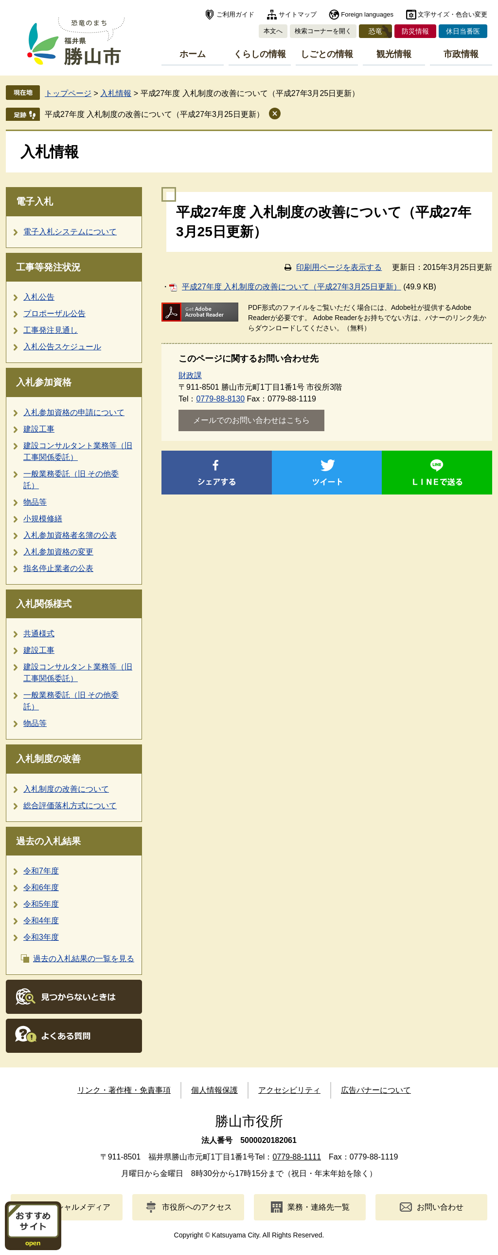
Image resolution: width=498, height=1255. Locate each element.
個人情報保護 (214, 1090)
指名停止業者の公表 (58, 568)
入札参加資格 (43, 382)
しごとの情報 (327, 54)
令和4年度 (41, 920)
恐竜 (375, 31)
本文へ (273, 31)
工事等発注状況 (48, 267)
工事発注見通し (50, 330)
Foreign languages (367, 14)
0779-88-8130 (220, 399)
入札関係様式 (43, 604)
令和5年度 (41, 904)
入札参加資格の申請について (73, 412)
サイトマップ (298, 14)
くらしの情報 (259, 54)
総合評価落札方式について (70, 805)
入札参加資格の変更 (58, 552)
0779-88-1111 (296, 1157)
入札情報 (115, 93)
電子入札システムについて (70, 232)
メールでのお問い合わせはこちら (251, 420)
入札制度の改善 (48, 759)
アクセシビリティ (289, 1090)
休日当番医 (463, 31)
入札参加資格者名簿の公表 (70, 535)
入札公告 (38, 297)
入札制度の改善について (66, 789)
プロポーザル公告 (54, 313)
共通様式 (38, 633)
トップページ (68, 93)
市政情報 (461, 54)
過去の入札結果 (48, 841)
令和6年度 (41, 887)
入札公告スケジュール (62, 346)
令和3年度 (41, 937)
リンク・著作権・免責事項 (124, 1090)
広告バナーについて (376, 1090)
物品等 (35, 502)
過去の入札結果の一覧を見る (83, 958)
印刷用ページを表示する (339, 267)
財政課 (190, 375)
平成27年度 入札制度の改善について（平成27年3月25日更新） (154, 114)
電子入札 (34, 201)
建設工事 (38, 429)
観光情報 (393, 54)
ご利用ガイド (235, 14)
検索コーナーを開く (323, 31)
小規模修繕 (42, 518)
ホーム (192, 54)
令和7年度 (41, 871)
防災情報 (415, 31)
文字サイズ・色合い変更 (452, 14)
